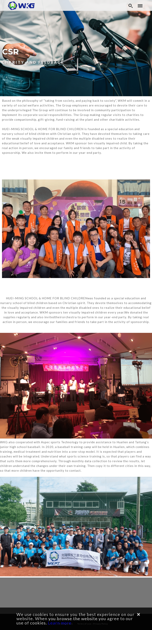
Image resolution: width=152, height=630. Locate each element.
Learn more (59, 622)
